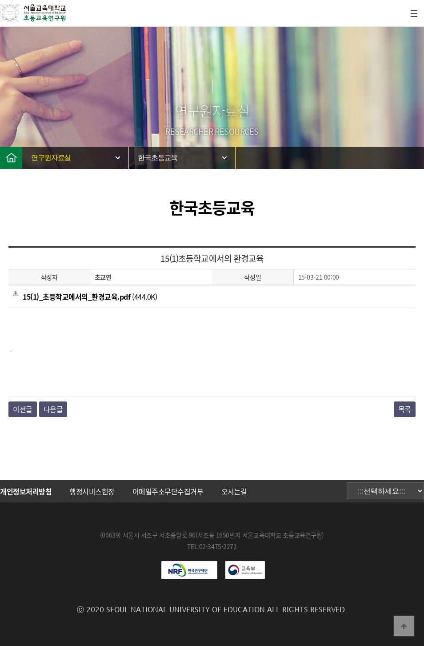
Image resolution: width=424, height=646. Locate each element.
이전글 (22, 409)
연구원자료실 (51, 157)
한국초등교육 (157, 157)
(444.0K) (85, 296)
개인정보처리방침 (26, 491)
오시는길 (234, 491)
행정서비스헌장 (92, 491)
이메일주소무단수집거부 (168, 491)
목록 (404, 409)
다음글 (53, 409)
